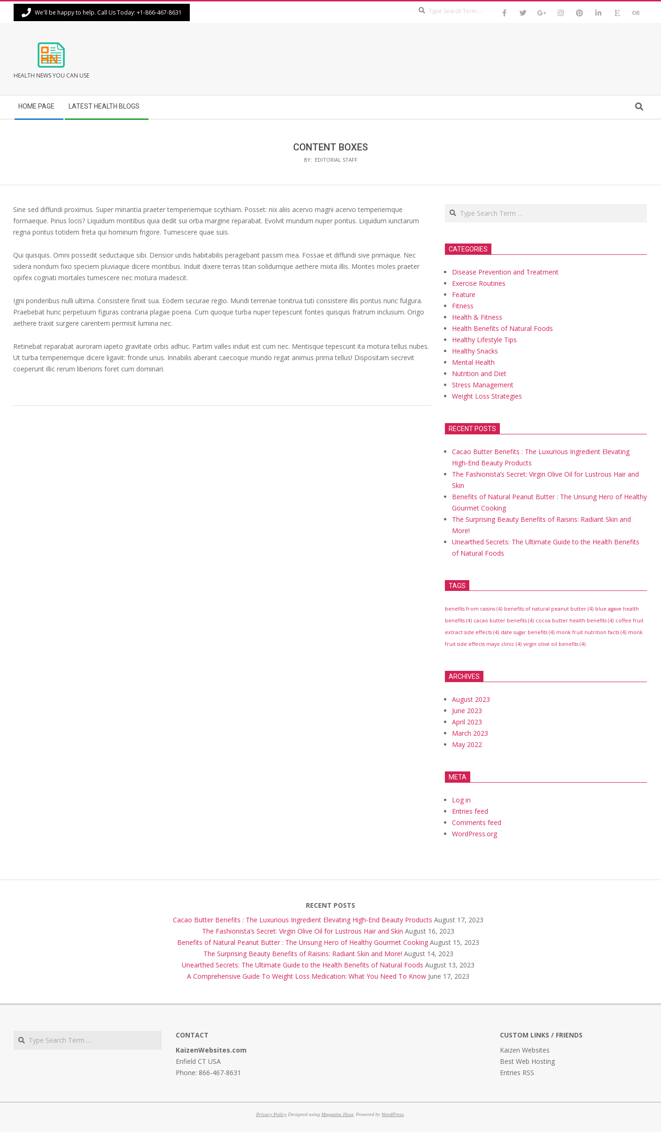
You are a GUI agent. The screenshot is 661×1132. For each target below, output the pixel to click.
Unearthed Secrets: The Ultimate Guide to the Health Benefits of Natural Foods (302, 964)
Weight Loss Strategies (487, 396)
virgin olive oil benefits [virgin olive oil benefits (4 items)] (554, 644)
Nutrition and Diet (479, 373)
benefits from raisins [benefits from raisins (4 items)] (473, 608)
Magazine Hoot (337, 1114)
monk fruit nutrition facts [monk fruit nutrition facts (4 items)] (591, 632)
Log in (461, 799)
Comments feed (476, 822)
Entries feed (470, 811)
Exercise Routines (478, 283)
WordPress (392, 1114)
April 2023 (467, 721)
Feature (463, 294)
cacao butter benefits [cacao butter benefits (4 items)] (504, 620)
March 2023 (470, 733)
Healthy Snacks (475, 350)
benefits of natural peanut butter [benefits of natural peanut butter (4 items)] (548, 608)
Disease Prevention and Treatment (505, 271)
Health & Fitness (477, 317)
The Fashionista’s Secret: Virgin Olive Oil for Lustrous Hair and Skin (302, 931)
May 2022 (467, 744)
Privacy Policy (271, 1114)
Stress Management (482, 384)
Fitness (463, 305)
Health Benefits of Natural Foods (502, 328)
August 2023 (471, 699)
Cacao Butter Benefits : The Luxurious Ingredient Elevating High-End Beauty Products (302, 919)
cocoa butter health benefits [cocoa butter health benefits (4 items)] (575, 620)
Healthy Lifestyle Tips (484, 339)
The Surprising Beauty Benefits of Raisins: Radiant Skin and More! (302, 953)
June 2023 (467, 710)
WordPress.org (474, 833)
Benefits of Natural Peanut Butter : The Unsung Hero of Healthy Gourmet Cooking (302, 942)
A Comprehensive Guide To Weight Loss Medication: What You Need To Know (306, 976)
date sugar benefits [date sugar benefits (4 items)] (527, 632)
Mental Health (473, 362)
